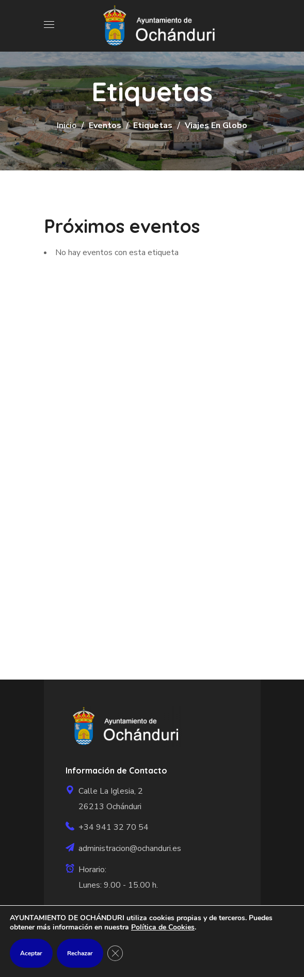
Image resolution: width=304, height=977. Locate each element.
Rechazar (80, 953)
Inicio (66, 125)
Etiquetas (152, 125)
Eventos (105, 125)
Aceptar (31, 953)
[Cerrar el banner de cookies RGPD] (115, 953)
